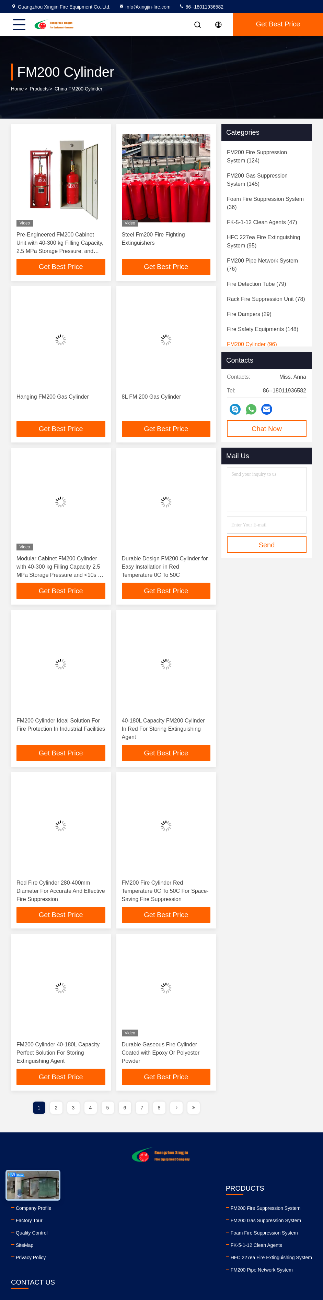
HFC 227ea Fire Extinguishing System (126, 1258)
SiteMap (24, 1246)
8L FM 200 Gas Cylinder (151, 397)
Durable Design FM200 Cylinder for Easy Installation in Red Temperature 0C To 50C (165, 567)
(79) (256, 284)
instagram (266, 1263)
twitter (251, 1263)
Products (39, 89)
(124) (257, 156)
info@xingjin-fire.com (145, 7)
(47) (262, 222)
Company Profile (33, 1209)
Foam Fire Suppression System (119, 1233)
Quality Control (32, 1233)
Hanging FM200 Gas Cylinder (52, 397)
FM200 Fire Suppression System (120, 1209)
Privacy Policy (31, 1258)
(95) (263, 241)
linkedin (206, 1263)
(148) (262, 329)
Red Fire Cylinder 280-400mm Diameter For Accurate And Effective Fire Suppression (60, 891)
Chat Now (267, 429)
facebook (236, 1263)
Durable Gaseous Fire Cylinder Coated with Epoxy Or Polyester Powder (161, 1053)
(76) (262, 265)
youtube (221, 1263)
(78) (266, 299)
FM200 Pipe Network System (116, 1270)
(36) (265, 203)
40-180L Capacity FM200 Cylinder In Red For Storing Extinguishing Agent (163, 729)
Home (17, 89)
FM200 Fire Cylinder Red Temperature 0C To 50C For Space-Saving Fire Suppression (165, 891)
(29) (249, 314)
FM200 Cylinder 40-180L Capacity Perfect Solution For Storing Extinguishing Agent (58, 1053)
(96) (252, 344)
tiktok (281, 1263)
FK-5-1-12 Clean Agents (111, 1246)
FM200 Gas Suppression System (120, 1221)
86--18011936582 (201, 7)
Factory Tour (29, 1221)
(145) (257, 180)
